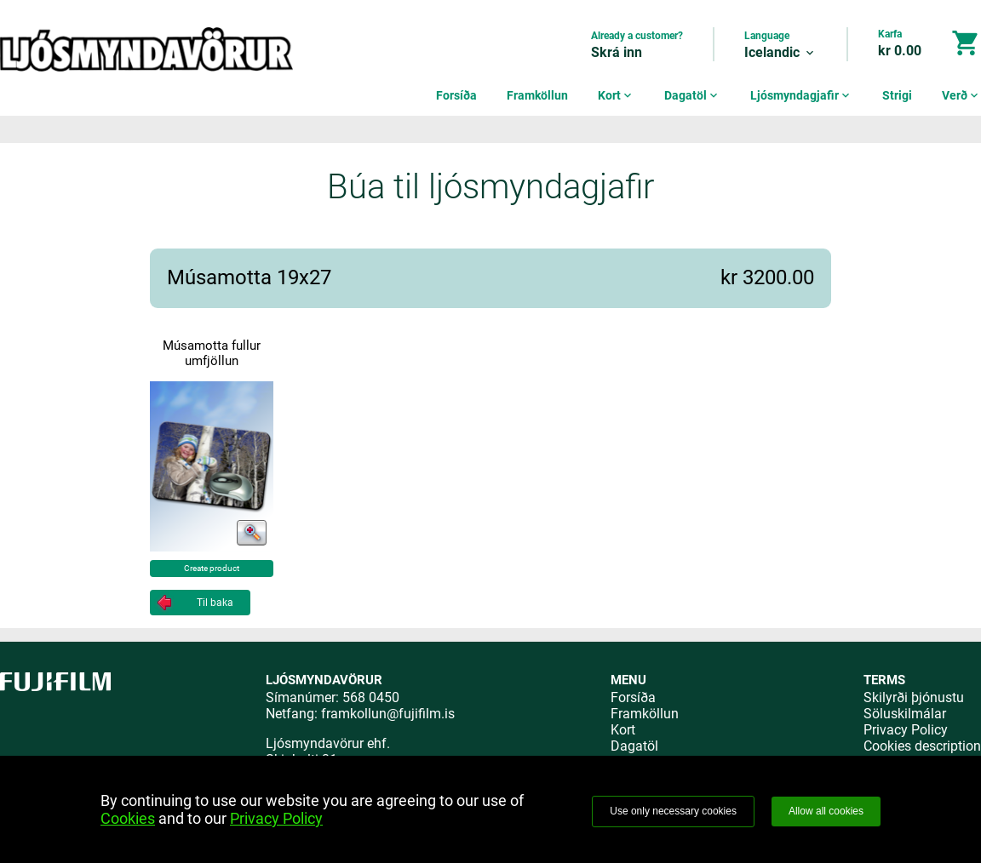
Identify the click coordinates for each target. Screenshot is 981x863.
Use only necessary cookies (673, 811)
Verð (961, 95)
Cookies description (922, 746)
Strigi (897, 95)
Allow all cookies (826, 811)
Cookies (127, 818)
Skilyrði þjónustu (913, 697)
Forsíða (456, 95)
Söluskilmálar (904, 714)
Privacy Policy (905, 730)
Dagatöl (692, 95)
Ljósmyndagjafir (801, 95)
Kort (616, 95)
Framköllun (537, 95)
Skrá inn (616, 52)
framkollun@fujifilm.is (388, 714)
